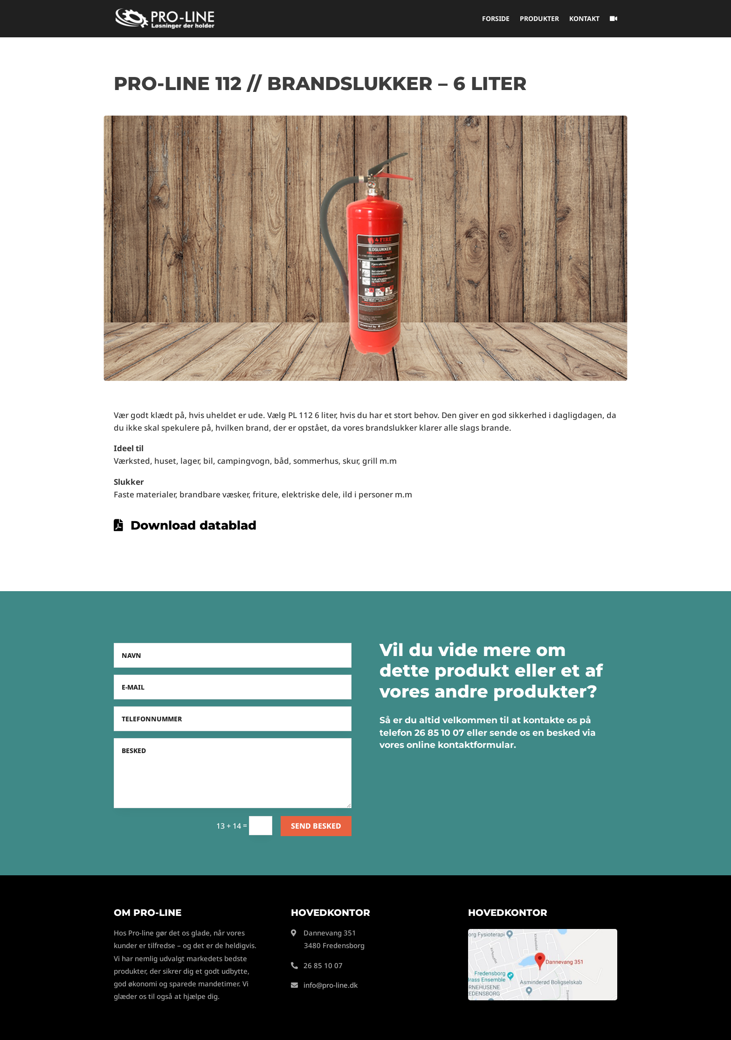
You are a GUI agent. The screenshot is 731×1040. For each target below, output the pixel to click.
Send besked (316, 826)
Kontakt (584, 19)
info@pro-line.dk (330, 985)
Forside (496, 19)
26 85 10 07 (323, 965)
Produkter (539, 19)
